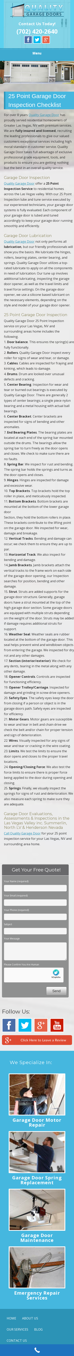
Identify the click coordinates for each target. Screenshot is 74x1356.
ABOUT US (30, 1318)
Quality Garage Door (44, 115)
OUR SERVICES (17, 1329)
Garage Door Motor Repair (37, 1122)
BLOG (38, 1329)
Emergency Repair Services (37, 1295)
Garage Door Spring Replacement (37, 1180)
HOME (11, 1318)
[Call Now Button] (37, 1350)
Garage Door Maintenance (37, 1237)
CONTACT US (17, 1340)
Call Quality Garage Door (22, 833)
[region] (37, 72)
